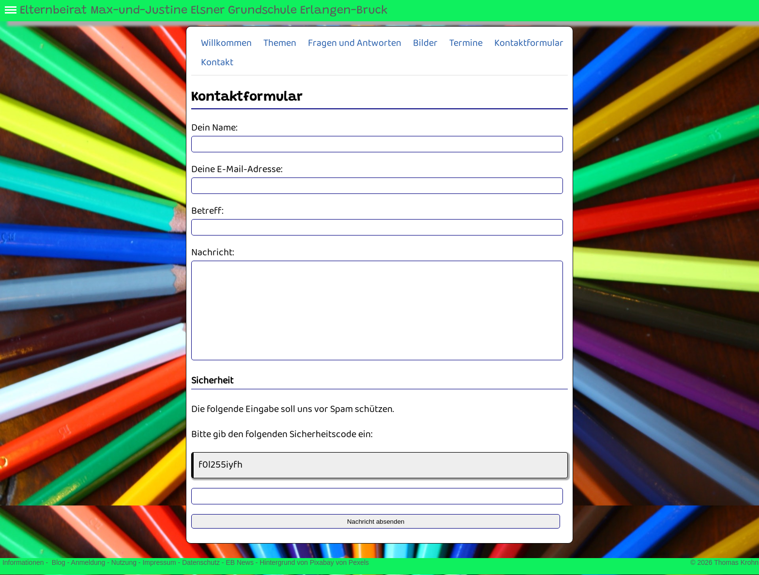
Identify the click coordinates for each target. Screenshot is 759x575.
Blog (58, 562)
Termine (466, 43)
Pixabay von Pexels (339, 562)
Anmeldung (88, 562)
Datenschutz (201, 562)
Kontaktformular (528, 43)
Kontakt (217, 62)
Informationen (23, 562)
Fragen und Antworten (354, 43)
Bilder (425, 43)
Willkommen (226, 43)
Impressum (159, 562)
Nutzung (124, 562)
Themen (279, 43)
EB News (240, 562)
